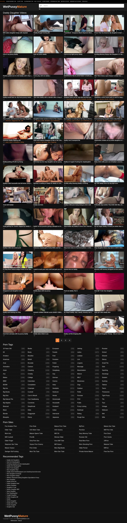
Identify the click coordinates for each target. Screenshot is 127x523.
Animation (14, 367)
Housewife (64, 403)
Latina (88, 352)
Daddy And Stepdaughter (14, 466)
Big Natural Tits (14, 399)
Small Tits (113, 363)
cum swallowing (55, 120)
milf (22, 120)
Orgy (88, 385)
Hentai (64, 395)
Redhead (88, 410)
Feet (64, 356)
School (113, 352)
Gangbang (64, 370)
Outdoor (88, 388)
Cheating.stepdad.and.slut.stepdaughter (18, 464)
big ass (102, 99)
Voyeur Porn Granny (36, 444)
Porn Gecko (108, 437)
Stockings (113, 374)
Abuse (20, 520)
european (93, 120)
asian (7, 142)
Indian (64, 410)
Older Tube (8, 430)
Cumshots (39, 403)
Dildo (39, 410)
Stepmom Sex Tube (55, 1)
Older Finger (45, 1)
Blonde (14, 414)
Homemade (64, 399)
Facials (64, 352)
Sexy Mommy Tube (85, 433)
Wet (113, 414)
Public (88, 403)
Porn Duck (107, 433)
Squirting (113, 370)
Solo (113, 367)
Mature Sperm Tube (36, 433)
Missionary (88, 381)
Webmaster (14, 520)
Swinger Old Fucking (75, 1)
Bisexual (14, 406)
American (14, 359)
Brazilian (39, 356)
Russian (113, 348)
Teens (113, 388)
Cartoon (39, 367)
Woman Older (58, 437)
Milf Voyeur (58, 444)
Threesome (113, 392)
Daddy (8, 499)
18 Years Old (14, 348)
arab (42, 120)
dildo (49, 142)
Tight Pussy (113, 395)
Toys (113, 403)
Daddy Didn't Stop (12, 503)
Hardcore (64, 392)
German (64, 377)
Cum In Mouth (39, 395)
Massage (88, 367)
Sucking (113, 381)
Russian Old (83, 437)
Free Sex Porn (108, 451)
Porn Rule (84, 1)
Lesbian (88, 356)
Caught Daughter (12, 495)
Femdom (64, 359)
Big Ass (14, 388)
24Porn (106, 440)
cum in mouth (76, 120)
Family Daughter (11, 505)
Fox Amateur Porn (11, 426)
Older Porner (83, 448)
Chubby (39, 374)
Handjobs (64, 388)
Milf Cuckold (37, 1)
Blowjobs (14, 417)
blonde (106, 99)
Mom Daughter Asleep (13, 475)
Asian (14, 370)
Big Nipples (14, 403)
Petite (88, 392)
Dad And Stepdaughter (13, 462)
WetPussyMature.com (23, 518)
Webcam (113, 410)
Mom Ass (8, 433)
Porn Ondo (33, 448)
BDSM (14, 385)
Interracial (64, 414)
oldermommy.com (28, 1)
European (64, 348)
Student (113, 377)
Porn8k (32, 437)
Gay (64, 374)
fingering (53, 142)
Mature (88, 374)
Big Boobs (14, 392)
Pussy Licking (88, 406)
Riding (88, 414)
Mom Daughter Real (12, 470)
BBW (14, 381)
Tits (113, 399)
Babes (14, 377)
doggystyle (15, 120)
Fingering (64, 367)
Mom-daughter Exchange (14, 473)
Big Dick (14, 395)
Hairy (64, 385)
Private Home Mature (86, 451)
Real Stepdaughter (12, 493)
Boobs (39, 348)
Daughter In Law (11, 487)
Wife (113, 417)
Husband (64, 406)
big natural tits (77, 99)
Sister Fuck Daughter (13, 468)
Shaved (113, 356)
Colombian (39, 381)
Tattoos (113, 385)
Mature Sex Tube (109, 426)
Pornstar (88, 395)
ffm (19, 120)
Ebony (39, 417)
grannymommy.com (11, 1)
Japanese (64, 417)
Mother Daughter (11, 485)
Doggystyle (39, 414)
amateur (38, 120)
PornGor (82, 430)
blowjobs (83, 99)
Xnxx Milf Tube (59, 440)
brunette (89, 99)
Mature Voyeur (65, 1)
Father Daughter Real (13, 483)
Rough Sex (88, 417)
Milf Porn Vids (108, 430)
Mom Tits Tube (34, 451)
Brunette (39, 363)
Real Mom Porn (84, 440)
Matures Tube (108, 444)
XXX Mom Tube (35, 430)
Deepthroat (39, 406)
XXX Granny (58, 430)
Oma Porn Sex (34, 440)
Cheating (39, 370)
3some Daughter (11, 501)
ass (98, 99)
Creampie (39, 388)
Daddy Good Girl (11, 481)
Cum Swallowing (39, 399)
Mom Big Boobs (59, 448)
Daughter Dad (11, 507)
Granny (64, 381)
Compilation (39, 385)
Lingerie (88, 363)
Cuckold (39, 392)
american (69, 99)
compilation (16, 142)
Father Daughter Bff (12, 497)
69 (14, 352)
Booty (39, 352)
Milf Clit (56, 433)
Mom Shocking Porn (85, 444)
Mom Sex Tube (59, 451)
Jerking (88, 348)
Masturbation (88, 370)
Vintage (113, 406)
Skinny (113, 359)
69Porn (106, 448)
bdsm (11, 142)
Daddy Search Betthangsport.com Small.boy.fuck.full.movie (24, 471)
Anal (14, 363)
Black (14, 410)
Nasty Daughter (11, 491)
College (39, 377)
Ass (14, 374)
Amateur (14, 356)
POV (88, 399)
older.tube (20, 1)
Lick (88, 359)
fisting (22, 142)
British (39, 359)
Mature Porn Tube (60, 426)
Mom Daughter (11, 479)
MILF (88, 377)
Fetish (64, 363)
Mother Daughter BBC (13, 489)
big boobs (44, 142)
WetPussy (15, 6)
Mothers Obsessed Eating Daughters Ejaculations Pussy (23, 477)
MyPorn (81, 426)
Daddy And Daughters (13, 460)
